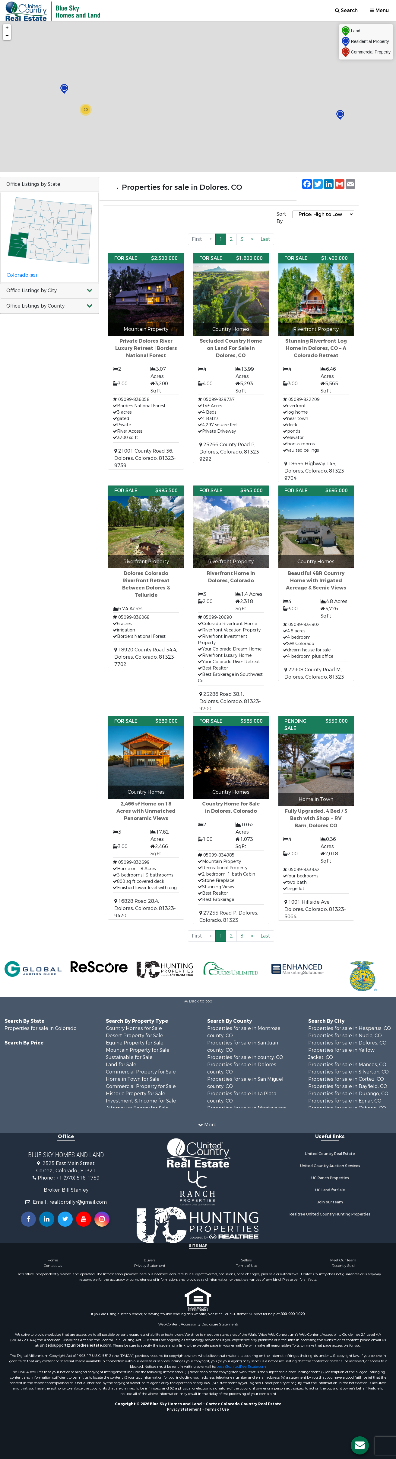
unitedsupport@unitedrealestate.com (75, 1345)
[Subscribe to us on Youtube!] (83, 1219)
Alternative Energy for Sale (137, 1108)
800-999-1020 (292, 1314)
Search (346, 10)
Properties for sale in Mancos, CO (347, 1064)
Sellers (246, 1260)
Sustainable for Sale (129, 1057)
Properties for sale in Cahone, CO (347, 1108)
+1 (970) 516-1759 (78, 1178)
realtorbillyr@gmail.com (78, 1202)
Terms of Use (246, 1265)
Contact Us (53, 1265)
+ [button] (7, 28)
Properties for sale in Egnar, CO (345, 1101)
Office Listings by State (33, 184)
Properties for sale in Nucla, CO (345, 1035)
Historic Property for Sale (135, 1093)
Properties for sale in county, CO (245, 1057)
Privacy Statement (149, 1265)
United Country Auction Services (330, 1166)
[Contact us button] (360, 1445)
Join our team (330, 1202)
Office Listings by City (31, 290)
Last (265, 239)
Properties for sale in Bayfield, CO (347, 1086)
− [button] (7, 36)
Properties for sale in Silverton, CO (348, 1072)
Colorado (22, 275)
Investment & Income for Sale (141, 1101)
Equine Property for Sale (134, 1043)
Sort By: (281, 217)
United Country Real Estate (330, 1153)
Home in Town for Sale (133, 1079)
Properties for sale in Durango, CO (348, 1093)
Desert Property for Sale (134, 1035)
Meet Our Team (343, 1260)
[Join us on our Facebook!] (28, 1219)
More (207, 1125)
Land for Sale (121, 1064)
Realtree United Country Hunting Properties (330, 1214)
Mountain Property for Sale (137, 1050)
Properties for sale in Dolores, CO (347, 1043)
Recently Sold (343, 1265)
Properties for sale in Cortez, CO (346, 1079)
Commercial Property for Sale (141, 1072)
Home (53, 1260)
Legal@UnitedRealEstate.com (241, 1366)
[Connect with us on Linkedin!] (46, 1219)
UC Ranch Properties (330, 1178)
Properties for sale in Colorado (41, 1028)
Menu (379, 10)
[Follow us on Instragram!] (101, 1219)
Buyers (149, 1260)
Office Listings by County (35, 306)
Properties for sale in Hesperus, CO (349, 1028)
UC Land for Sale (330, 1190)
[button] (49, 290)
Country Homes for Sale (134, 1028)
